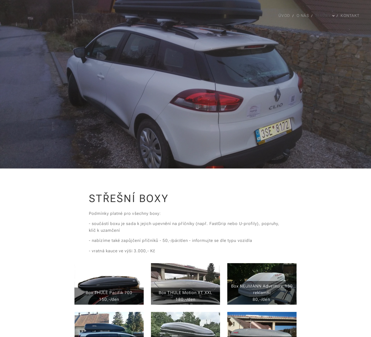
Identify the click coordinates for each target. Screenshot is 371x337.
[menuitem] (285, 16)
